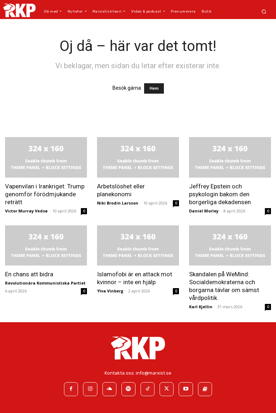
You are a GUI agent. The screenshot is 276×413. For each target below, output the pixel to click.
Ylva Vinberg (110, 291)
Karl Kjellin (200, 306)
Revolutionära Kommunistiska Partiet (45, 283)
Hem (154, 88)
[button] (264, 11)
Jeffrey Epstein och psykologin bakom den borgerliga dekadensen (220, 194)
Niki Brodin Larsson (117, 203)
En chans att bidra (29, 274)
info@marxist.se (153, 373)
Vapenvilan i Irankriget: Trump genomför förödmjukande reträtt (44, 194)
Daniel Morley (203, 210)
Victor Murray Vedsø (26, 210)
